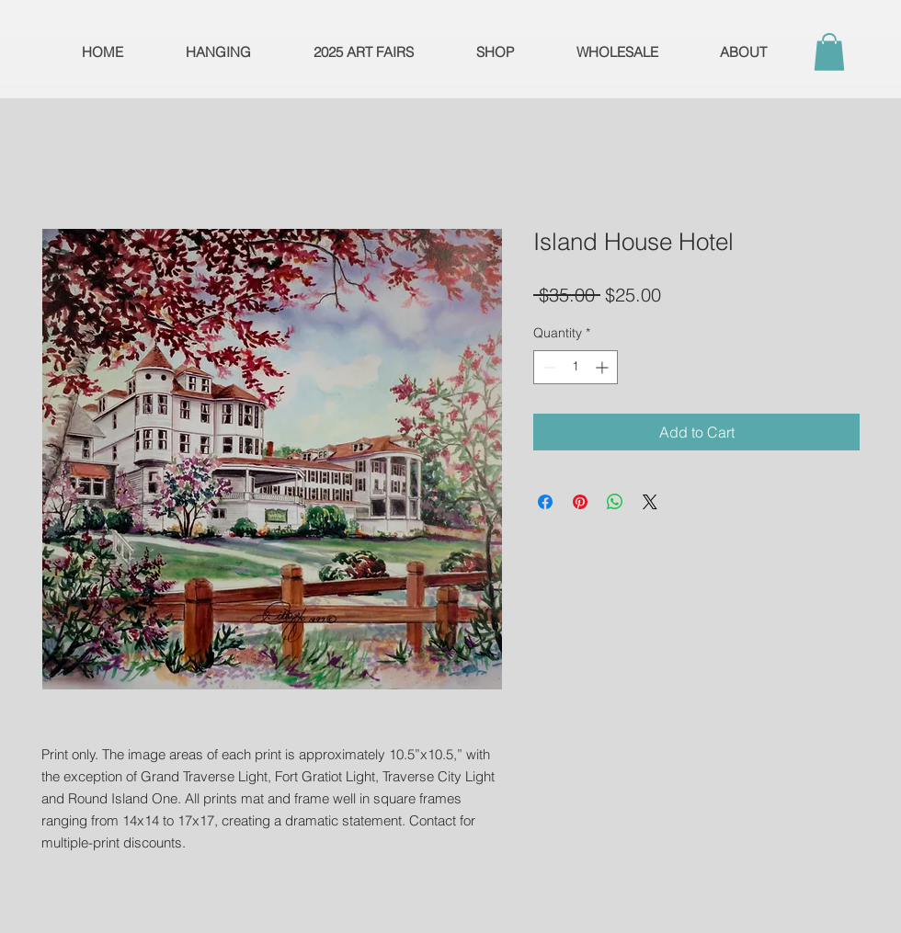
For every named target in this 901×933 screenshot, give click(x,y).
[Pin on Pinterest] (580, 502)
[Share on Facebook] (545, 502)
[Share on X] (650, 502)
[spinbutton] (575, 367)
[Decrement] (547, 367)
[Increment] (603, 367)
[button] (829, 52)
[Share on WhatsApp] (615, 502)
